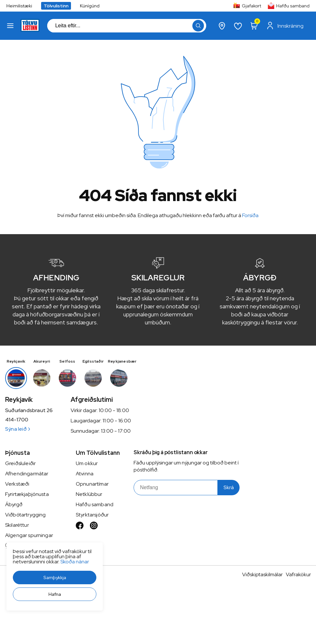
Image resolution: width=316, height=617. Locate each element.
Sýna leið (17, 429)
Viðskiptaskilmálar (262, 574)
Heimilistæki (19, 6)
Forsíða (250, 215)
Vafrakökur (298, 574)
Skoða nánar (74, 561)
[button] (54, 577)
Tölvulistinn (56, 6)
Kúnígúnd (90, 6)
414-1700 (16, 419)
